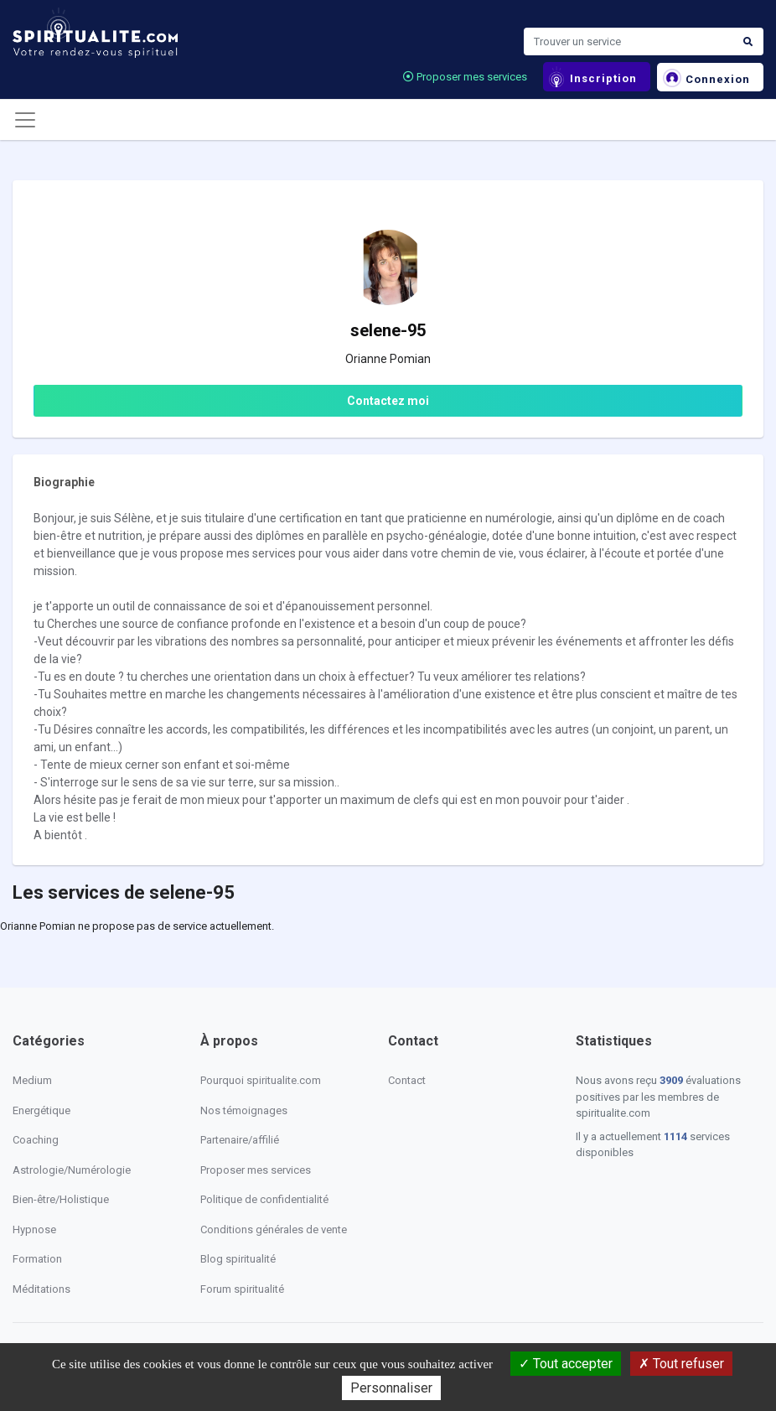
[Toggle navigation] (25, 119)
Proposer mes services (465, 76)
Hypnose (34, 1229)
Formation (37, 1259)
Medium (32, 1080)
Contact (407, 1080)
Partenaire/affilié (239, 1139)
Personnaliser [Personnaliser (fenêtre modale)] (391, 1388)
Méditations (41, 1289)
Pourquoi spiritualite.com (260, 1080)
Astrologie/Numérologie (72, 1170)
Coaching (36, 1139)
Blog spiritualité (238, 1259)
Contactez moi (388, 400)
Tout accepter (566, 1364)
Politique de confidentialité (264, 1199)
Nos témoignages (243, 1110)
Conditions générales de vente (273, 1229)
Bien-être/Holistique (61, 1199)
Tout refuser (681, 1364)
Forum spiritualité (242, 1289)
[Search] (628, 42)
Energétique (41, 1110)
